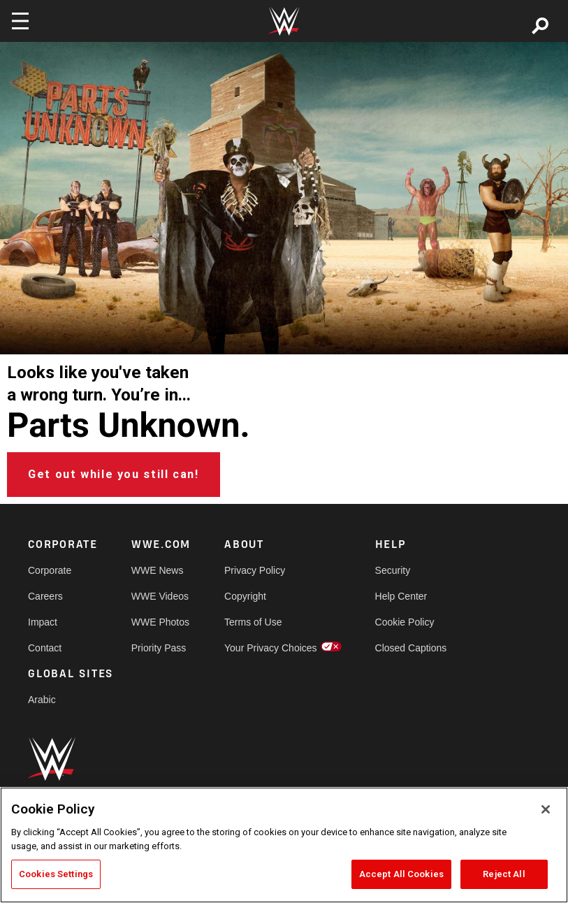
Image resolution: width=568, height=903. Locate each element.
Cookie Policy (405, 622)
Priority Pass (159, 647)
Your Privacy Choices (270, 647)
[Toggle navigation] (20, 21)
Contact (44, 647)
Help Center (401, 596)
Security (393, 570)
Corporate (49, 570)
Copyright (245, 596)
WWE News (157, 570)
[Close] (545, 809)
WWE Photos (160, 622)
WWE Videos (160, 596)
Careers (45, 596)
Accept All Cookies (401, 874)
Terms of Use (253, 622)
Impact (42, 622)
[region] (284, 845)
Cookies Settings (56, 874)
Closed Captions (411, 647)
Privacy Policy (254, 570)
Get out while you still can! (113, 474)
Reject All (504, 874)
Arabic (42, 699)
